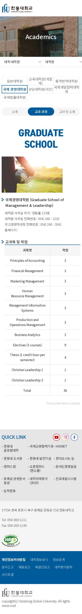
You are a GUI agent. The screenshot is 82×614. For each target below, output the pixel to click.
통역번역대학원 (66, 81)
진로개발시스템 (66, 479)
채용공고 (24, 567)
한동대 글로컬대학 (11, 448)
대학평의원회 (63, 567)
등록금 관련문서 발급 (14, 481)
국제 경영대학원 (14, 89)
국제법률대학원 (14, 97)
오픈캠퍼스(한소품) (37, 468)
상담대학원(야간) (40, 89)
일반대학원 (15, 81)
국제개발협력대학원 (66, 89)
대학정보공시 (39, 559)
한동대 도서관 (13, 458)
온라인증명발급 (66, 466)
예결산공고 (42, 567)
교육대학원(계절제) (40, 81)
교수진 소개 (67, 111)
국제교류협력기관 (41, 446)
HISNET (61, 446)
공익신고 (7, 567)
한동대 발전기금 (40, 458)
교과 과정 (41, 111)
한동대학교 (17, 8)
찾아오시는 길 (65, 458)
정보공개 (59, 559)
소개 (15, 111)
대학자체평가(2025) (38, 481)
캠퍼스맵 (10, 466)
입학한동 (10, 491)
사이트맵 (7, 574)
